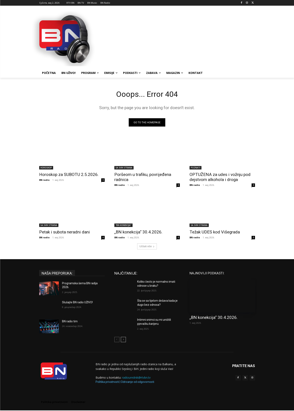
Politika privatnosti (107, 382)
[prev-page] (116, 340)
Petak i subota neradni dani (64, 232)
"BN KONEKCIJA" (123, 225)
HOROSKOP (46, 168)
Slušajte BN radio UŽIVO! (77, 303)
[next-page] (123, 340)
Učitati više (147, 247)
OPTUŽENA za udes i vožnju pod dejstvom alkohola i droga (220, 178)
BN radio (44, 180)
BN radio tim (70, 322)
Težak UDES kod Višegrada (215, 232)
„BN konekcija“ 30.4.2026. (138, 232)
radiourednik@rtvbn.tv (136, 378)
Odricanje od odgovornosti (137, 382)
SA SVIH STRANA (124, 168)
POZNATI (195, 168)
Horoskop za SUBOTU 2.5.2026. (69, 175)
